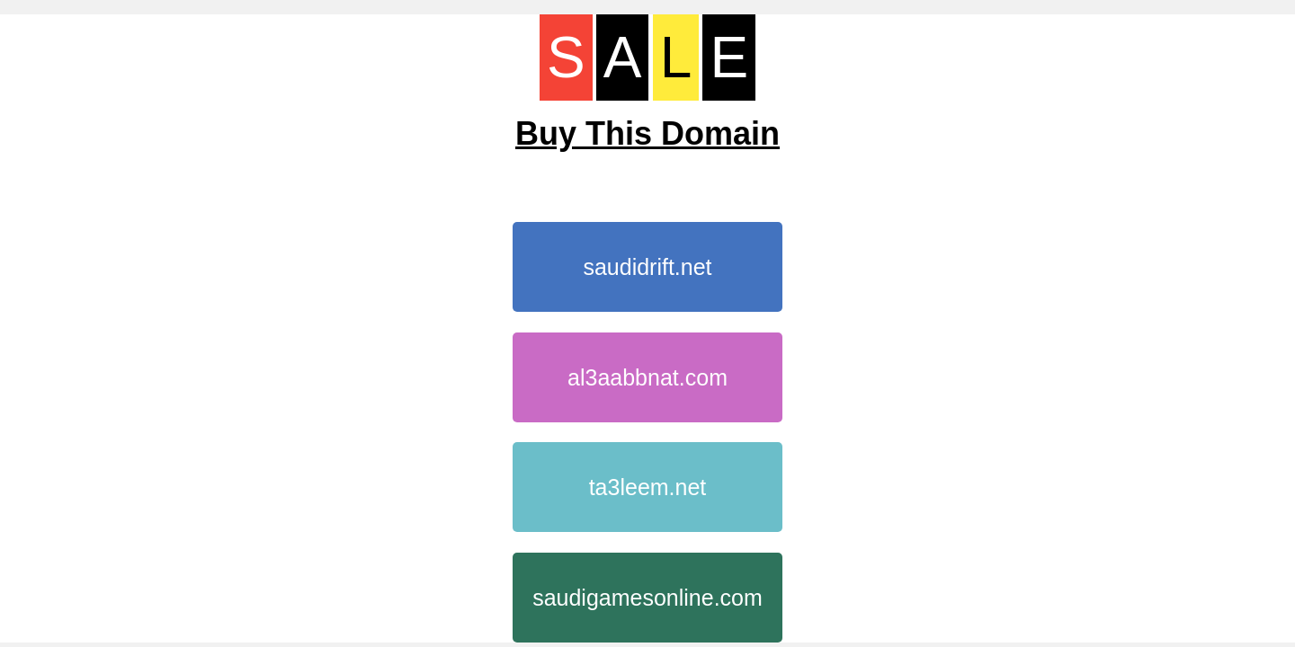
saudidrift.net (647, 266)
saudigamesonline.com (647, 597)
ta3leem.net (648, 487)
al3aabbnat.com (647, 377)
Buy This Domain (647, 133)
